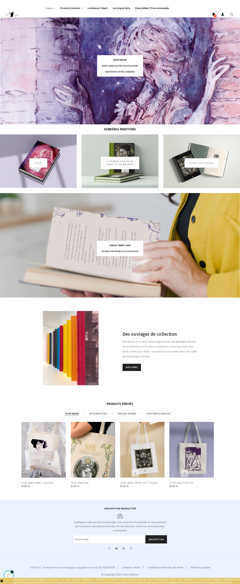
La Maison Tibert (131, 570)
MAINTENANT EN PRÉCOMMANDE (120, 71)
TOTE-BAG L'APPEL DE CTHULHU (138, 485)
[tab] (71, 417)
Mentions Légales (200, 570)
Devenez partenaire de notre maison (120, 251)
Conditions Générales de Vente (165, 570)
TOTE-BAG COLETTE (181, 485)
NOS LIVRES (132, 370)
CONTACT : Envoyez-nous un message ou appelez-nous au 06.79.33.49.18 (72, 570)
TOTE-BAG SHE (79, 485)
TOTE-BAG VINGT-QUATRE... (38, 485)
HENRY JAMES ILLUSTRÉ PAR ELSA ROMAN (120, 65)
